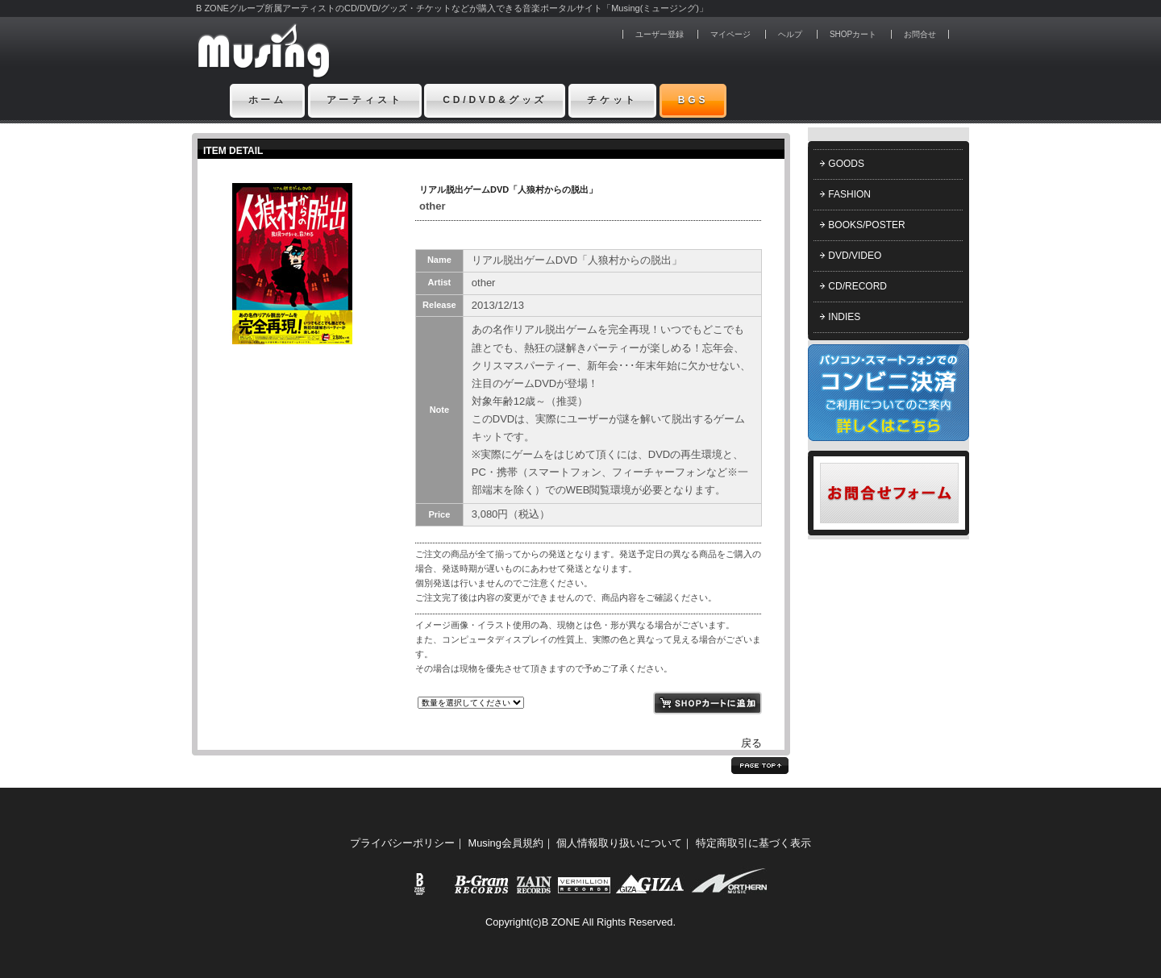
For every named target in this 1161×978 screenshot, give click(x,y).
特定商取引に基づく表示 (753, 843)
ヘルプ (790, 34)
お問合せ (920, 34)
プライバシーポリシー (402, 843)
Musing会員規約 (505, 843)
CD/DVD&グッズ (495, 100)
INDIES (844, 317)
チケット (612, 100)
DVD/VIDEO (854, 255)
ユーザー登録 (659, 34)
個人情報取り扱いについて (619, 843)
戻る (751, 743)
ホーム (267, 100)
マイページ (730, 34)
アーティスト (365, 100)
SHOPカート (853, 34)
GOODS (846, 163)
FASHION (849, 194)
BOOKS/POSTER (866, 225)
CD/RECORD (857, 286)
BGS (693, 100)
